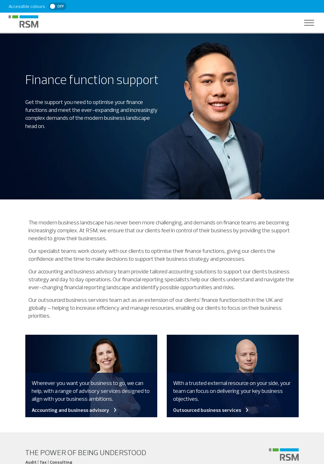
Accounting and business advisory (75, 410)
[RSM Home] (23, 21)
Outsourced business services (211, 410)
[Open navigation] (309, 22)
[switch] (57, 6)
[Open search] (296, 22)
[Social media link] (284, 454)
